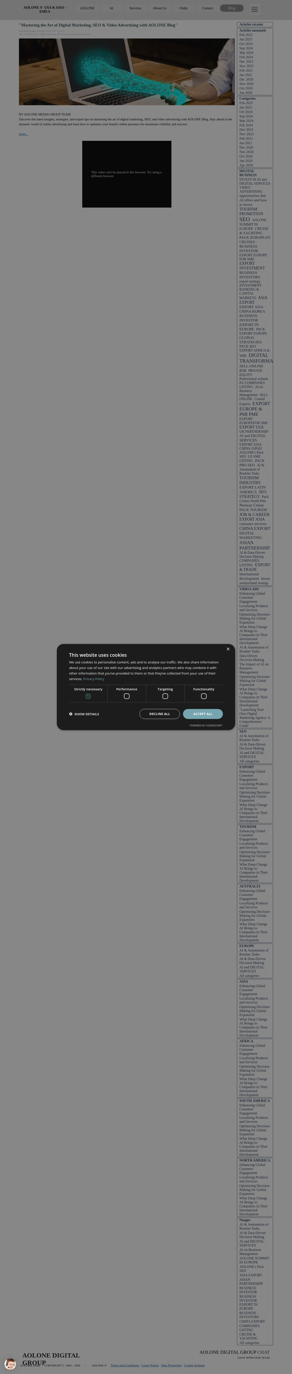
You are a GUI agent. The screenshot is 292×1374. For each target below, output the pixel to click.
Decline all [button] (159, 714)
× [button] (228, 649)
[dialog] (146, 687)
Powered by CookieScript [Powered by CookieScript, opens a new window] (206, 725)
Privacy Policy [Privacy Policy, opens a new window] (93, 678)
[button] (84, 713)
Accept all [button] (202, 714)
